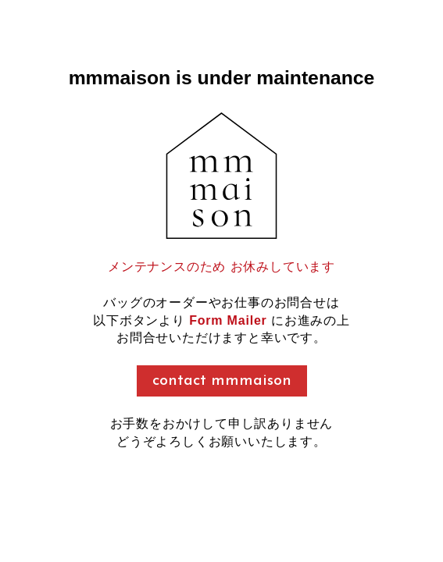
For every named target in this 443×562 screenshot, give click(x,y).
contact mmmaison (221, 381)
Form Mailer (228, 320)
